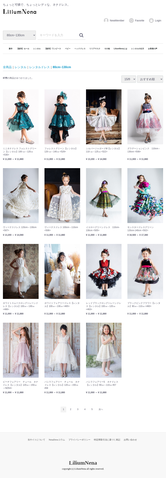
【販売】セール (22, 49)
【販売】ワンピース (52, 49)
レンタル (37, 49)
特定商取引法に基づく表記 (107, 439)
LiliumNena (83, 463)
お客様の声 (152, 49)
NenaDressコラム (57, 439)
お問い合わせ (130, 439)
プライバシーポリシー (79, 439)
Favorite (136, 20)
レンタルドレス (39, 67)
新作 (10, 49)
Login (155, 20)
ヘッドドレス (79, 49)
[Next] (100, 410)
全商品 (7, 67)
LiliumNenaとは (120, 49)
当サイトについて (36, 439)
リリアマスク (94, 49)
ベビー (67, 49)
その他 (107, 49)
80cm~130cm (62, 67)
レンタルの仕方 (137, 49)
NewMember (113, 20)
